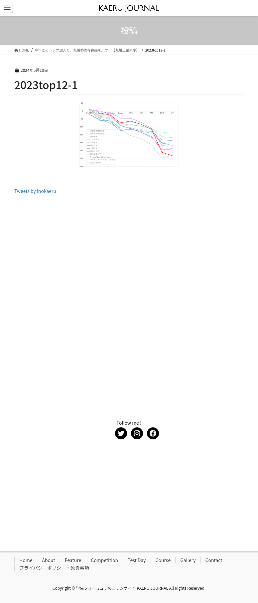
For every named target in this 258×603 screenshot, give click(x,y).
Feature (73, 560)
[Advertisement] (129, 249)
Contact (213, 560)
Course (163, 560)
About (48, 560)
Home (25, 560)
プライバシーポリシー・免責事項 (54, 567)
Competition (104, 560)
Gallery (187, 560)
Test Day (137, 560)
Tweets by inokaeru (35, 191)
